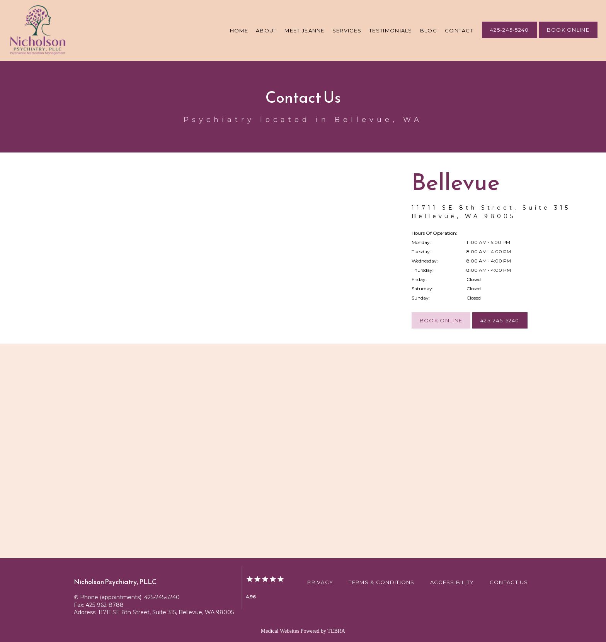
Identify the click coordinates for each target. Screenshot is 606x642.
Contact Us (509, 582)
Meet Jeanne (304, 30)
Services (346, 30)
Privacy (320, 582)
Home (239, 30)
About (266, 30)
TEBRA (336, 631)
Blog (428, 30)
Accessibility (452, 582)
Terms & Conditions (381, 582)
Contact (459, 30)
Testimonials (390, 30)
